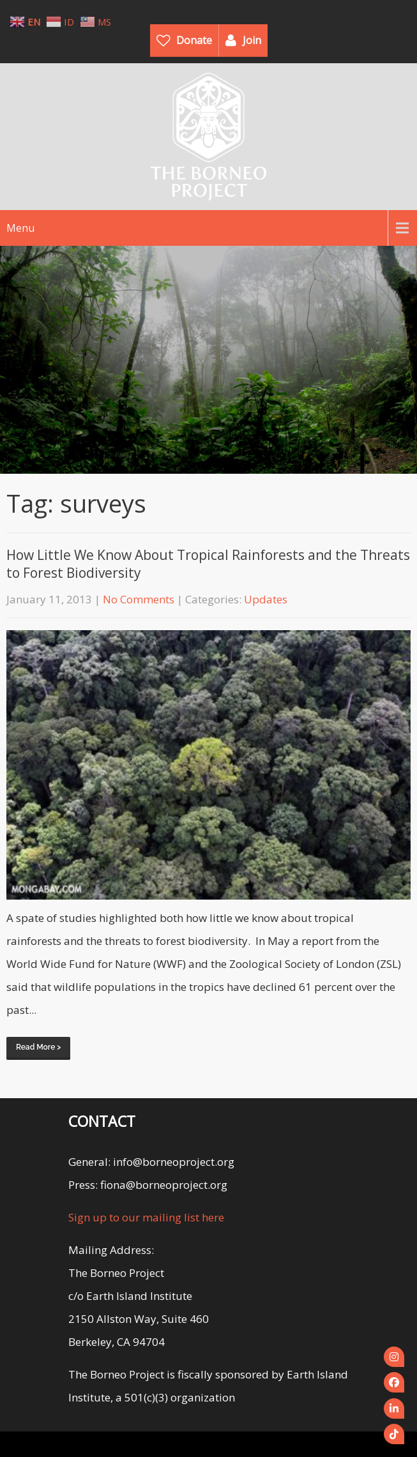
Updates (265, 599)
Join (252, 40)
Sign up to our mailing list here (146, 1217)
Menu (20, 228)
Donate (194, 40)
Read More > (38, 1047)
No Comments (138, 599)
